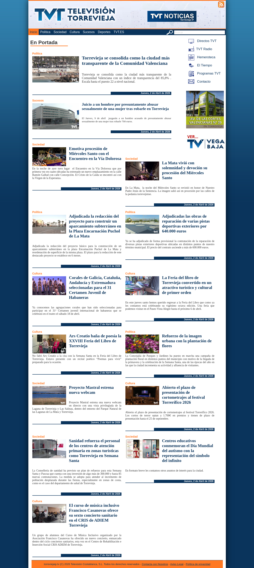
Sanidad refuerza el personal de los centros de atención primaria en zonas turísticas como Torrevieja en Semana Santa (94, 450)
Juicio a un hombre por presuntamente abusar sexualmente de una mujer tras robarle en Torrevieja (125, 106)
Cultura (75, 32)
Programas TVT (204, 73)
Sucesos (89, 32)
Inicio (33, 32)
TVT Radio (199, 49)
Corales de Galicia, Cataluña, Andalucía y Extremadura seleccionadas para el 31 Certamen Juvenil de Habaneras (95, 287)
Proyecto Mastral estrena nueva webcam (91, 390)
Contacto (199, 81)
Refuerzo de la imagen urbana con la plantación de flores (187, 341)
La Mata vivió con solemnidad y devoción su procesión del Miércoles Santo (184, 170)
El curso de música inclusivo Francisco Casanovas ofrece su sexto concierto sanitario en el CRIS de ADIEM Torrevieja (94, 515)
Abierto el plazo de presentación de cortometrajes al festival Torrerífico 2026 (183, 395)
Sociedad (60, 32)
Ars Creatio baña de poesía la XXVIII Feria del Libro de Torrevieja (95, 341)
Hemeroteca (201, 57)
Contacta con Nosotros (155, 564)
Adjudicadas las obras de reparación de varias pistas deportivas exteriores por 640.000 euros (186, 223)
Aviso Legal (177, 564)
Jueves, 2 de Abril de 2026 (155, 93)
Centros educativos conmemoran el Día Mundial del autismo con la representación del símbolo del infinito (187, 450)
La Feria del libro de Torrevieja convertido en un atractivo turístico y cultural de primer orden (187, 285)
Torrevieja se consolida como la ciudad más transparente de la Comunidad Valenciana (126, 60)
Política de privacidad (198, 564)
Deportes (104, 32)
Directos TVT (202, 41)
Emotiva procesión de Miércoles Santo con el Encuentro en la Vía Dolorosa (95, 153)
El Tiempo (199, 65)
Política (45, 32)
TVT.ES (119, 32)
